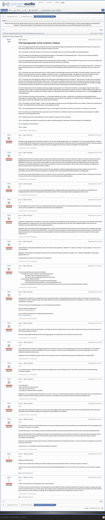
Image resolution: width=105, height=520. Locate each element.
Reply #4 (20, 199)
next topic (100, 33)
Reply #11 (20, 363)
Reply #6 (20, 241)
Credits (12, 517)
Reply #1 (20, 135)
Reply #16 (20, 477)
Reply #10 (20, 342)
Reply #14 (20, 419)
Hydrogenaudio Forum (12, 16)
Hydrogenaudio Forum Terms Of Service (44, 16)
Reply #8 (20, 292)
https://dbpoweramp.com (27, 473)
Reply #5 (20, 215)
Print (101, 29)
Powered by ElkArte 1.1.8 (5, 517)
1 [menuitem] (3, 29)
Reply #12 (20, 379)
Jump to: (86, 508)
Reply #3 (20, 183)
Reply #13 (20, 403)
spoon (9, 454)
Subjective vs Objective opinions (26, 310)
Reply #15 (20, 454)
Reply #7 (20, 265)
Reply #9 (20, 323)
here (90, 25)
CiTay (9, 135)
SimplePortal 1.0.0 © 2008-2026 (20, 517)
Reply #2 (20, 152)
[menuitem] (101, 30)
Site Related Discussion (26, 16)
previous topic (93, 33)
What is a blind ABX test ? (25, 315)
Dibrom (9, 39)
